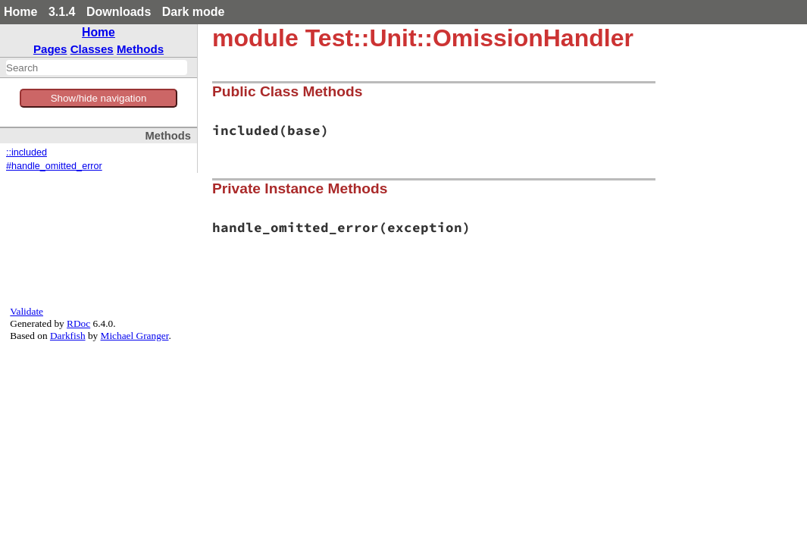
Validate (26, 311)
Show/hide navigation (99, 98)
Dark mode (193, 11)
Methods (140, 48)
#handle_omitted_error (54, 166)
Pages (50, 48)
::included (26, 152)
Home (20, 11)
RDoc (78, 323)
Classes (92, 48)
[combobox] (96, 67)
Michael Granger (135, 335)
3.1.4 (62, 11)
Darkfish (68, 335)
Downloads (118, 11)
